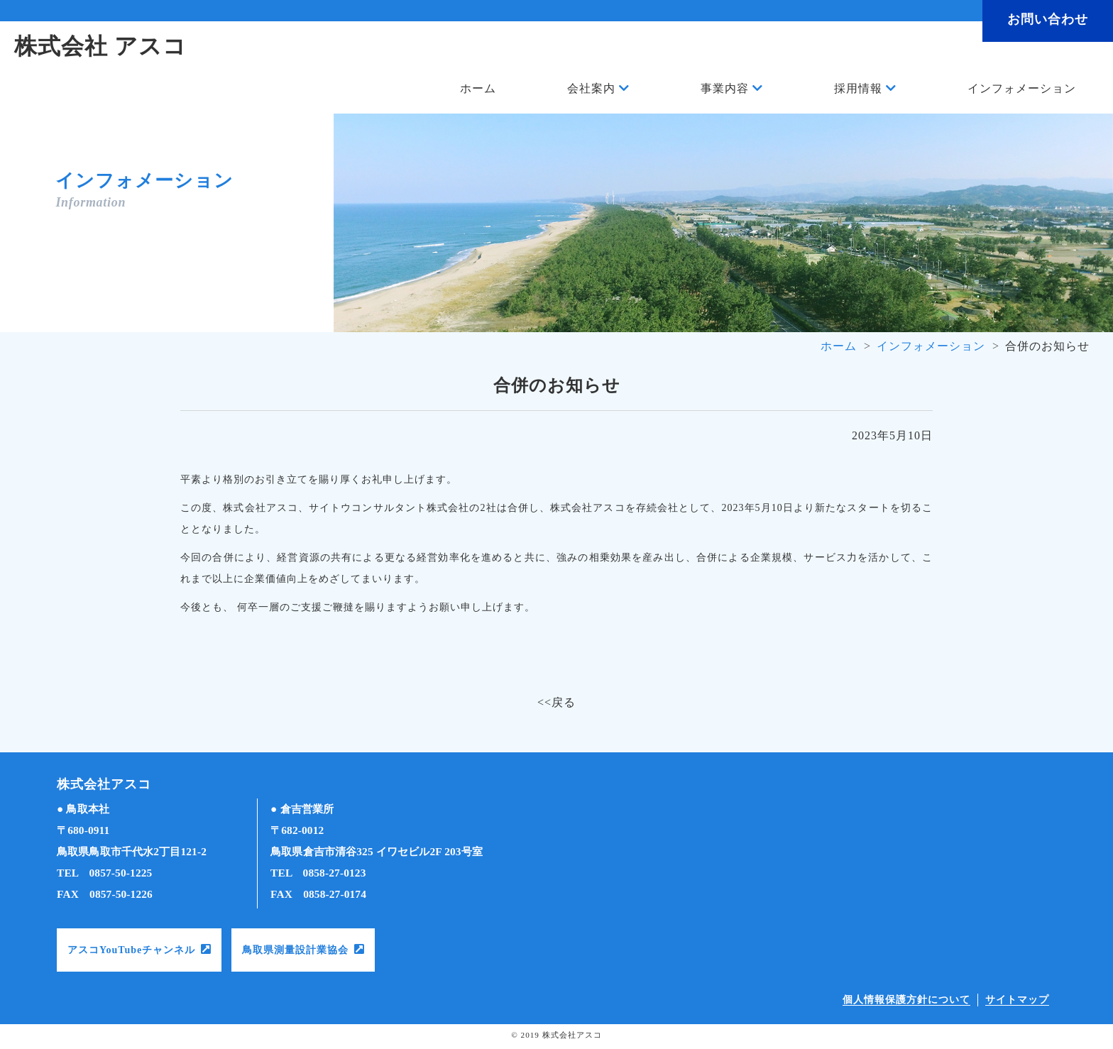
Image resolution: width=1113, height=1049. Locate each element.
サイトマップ (1017, 999)
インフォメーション (1021, 88)
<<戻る (556, 702)
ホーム (478, 88)
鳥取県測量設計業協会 (295, 950)
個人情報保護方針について (906, 999)
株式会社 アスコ (100, 46)
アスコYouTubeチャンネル (131, 950)
